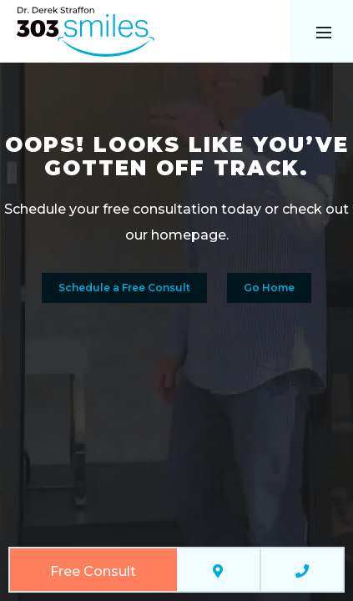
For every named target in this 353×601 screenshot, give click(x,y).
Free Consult (93, 571)
